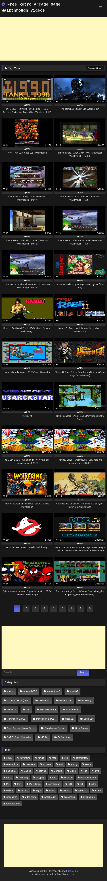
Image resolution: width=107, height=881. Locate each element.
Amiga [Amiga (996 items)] (41, 758)
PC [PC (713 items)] (7, 784)
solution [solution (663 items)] (66, 790)
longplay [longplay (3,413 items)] (40, 777)
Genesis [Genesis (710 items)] (58, 771)
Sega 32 (69, 719)
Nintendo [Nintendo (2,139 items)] (68, 777)
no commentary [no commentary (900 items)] (88, 777)
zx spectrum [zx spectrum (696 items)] (89, 797)
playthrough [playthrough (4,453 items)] (54, 784)
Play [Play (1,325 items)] (19, 784)
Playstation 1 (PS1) (16, 719)
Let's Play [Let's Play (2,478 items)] (23, 777)
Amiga (10, 691)
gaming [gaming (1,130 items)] (42, 771)
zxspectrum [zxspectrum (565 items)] (70, 797)
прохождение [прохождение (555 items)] (13, 803)
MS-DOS (11, 709)
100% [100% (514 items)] (9, 758)
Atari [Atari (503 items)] (54, 758)
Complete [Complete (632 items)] (30, 764)
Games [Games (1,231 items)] (27, 771)
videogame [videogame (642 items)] (11, 797)
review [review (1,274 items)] (9, 790)
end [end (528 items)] (61, 764)
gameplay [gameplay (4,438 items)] (11, 771)
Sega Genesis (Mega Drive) (21, 728)
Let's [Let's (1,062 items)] (8, 777)
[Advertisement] (53, 39)
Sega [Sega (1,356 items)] (38, 790)
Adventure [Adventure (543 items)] (25, 758)
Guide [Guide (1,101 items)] (73, 771)
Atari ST (74, 691)
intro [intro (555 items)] (97, 771)
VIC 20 (44, 737)
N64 (28, 709)
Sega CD (88, 719)
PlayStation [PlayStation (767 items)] (35, 784)
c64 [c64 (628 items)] (66, 758)
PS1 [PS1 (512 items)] (70, 784)
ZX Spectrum (64, 737)
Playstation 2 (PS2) (45, 719)
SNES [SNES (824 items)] (51, 790)
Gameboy (86, 700)
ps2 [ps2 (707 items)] (82, 784)
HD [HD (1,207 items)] (85, 771)
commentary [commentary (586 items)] (82, 758)
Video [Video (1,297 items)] (98, 790)
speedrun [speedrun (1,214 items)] (82, 790)
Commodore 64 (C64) (18, 700)
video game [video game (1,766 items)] (30, 797)
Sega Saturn (81, 728)
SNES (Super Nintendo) (19, 737)
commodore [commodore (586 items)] (12, 764)
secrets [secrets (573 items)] (24, 790)
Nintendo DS (72, 709)
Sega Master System (55, 728)
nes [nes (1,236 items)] (54, 777)
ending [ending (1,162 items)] (74, 764)
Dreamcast (44, 700)
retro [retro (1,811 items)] (93, 784)
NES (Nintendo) (48, 709)
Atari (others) (53, 691)
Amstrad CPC (30, 691)
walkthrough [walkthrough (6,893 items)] (50, 797)
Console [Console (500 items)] (47, 764)
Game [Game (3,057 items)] (88, 764)
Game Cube (65, 700)
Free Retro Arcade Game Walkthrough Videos (31, 7)
